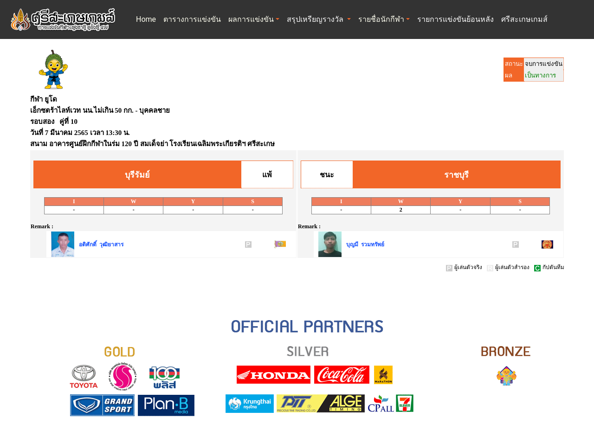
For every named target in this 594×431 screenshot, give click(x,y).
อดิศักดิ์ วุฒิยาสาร (101, 244)
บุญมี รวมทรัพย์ (365, 244)
